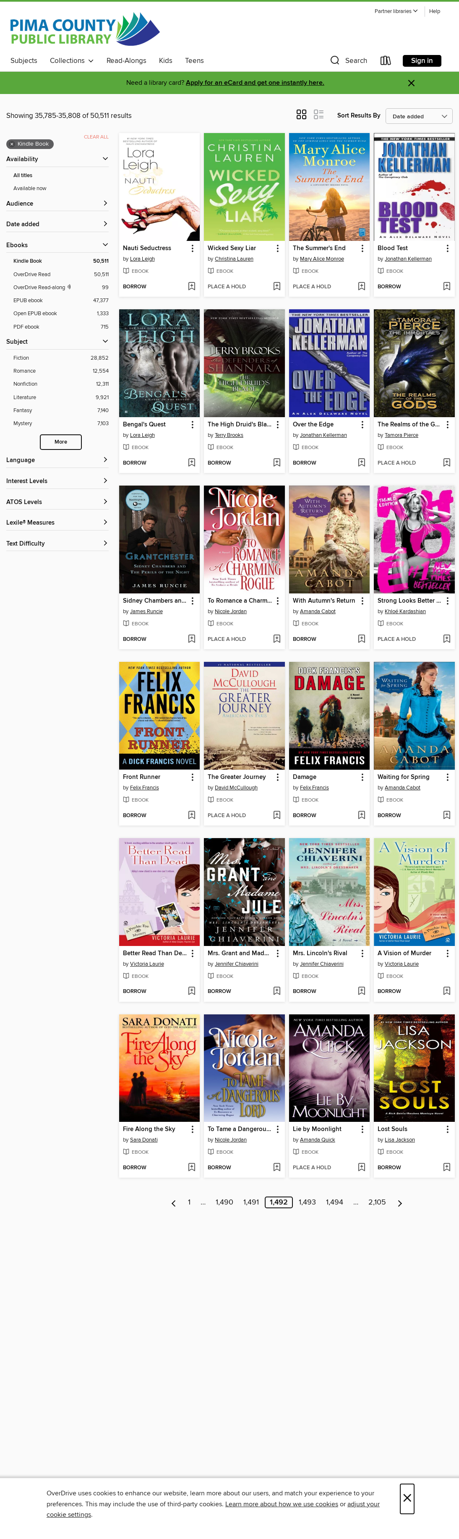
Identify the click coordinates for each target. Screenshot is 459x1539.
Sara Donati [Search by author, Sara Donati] (144, 1140)
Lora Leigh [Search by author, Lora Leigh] (142, 259)
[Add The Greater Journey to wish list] (276, 815)
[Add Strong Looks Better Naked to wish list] (446, 639)
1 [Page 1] (189, 1202)
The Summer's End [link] (319, 248)
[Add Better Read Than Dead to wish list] (191, 991)
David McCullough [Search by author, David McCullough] (236, 787)
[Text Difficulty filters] (57, 544)
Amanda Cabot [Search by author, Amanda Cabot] (318, 611)
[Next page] (400, 1202)
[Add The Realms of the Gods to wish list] (446, 463)
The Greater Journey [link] (237, 777)
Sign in (422, 60)
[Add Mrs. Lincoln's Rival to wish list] (361, 991)
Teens (194, 60)
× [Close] (407, 1499)
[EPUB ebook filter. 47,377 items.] (61, 300)
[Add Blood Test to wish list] (446, 287)
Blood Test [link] (393, 248)
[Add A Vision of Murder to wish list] (446, 991)
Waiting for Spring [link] (404, 777)
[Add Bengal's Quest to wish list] (191, 463)
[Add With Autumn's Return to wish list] (361, 639)
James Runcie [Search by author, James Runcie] (146, 611)
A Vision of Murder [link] (404, 953)
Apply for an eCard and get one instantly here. (255, 82)
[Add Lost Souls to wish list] (446, 1168)
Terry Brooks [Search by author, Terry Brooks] (229, 435)
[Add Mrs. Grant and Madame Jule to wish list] (276, 991)
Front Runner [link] (141, 777)
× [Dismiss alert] (411, 83)
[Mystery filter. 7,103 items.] (61, 423)
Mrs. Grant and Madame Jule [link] (240, 953)
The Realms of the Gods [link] (410, 425)
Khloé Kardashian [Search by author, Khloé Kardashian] (405, 611)
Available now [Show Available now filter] (30, 188)
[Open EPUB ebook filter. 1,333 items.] (61, 313)
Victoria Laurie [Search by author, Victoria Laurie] (147, 964)
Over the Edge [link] (313, 425)
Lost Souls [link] (392, 1129)
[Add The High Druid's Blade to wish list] (276, 463)
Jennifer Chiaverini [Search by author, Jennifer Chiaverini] (236, 964)
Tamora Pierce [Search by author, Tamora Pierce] (401, 435)
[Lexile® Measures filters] (57, 523)
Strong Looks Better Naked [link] (410, 601)
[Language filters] (57, 460)
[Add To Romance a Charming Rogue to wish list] (276, 639)
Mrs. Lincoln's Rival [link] (320, 953)
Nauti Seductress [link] (147, 248)
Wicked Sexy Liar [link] (232, 248)
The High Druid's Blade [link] (240, 425)
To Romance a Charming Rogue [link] (240, 601)
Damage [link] (304, 777)
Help (434, 11)
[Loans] (386, 62)
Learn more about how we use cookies (281, 1504)
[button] (396, 11)
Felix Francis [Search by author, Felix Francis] (144, 787)
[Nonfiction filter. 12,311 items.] (61, 384)
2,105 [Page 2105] (377, 1202)
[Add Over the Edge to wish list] (361, 463)
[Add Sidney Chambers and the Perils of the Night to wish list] (191, 639)
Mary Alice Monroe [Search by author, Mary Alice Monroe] (322, 259)
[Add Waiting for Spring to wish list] (446, 815)
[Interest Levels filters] (57, 481)
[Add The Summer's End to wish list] (361, 287)
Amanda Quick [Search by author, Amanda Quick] (317, 1140)
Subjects (23, 60)
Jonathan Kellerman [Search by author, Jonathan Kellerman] (408, 259)
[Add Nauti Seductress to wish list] (191, 287)
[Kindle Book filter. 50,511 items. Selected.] (61, 261)
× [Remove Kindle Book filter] (12, 144)
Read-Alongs (126, 60)
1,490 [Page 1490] (224, 1202)
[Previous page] (174, 1202)
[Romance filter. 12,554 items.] (61, 371)
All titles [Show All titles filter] (22, 175)
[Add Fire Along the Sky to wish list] (191, 1168)
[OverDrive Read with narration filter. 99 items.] (61, 287)
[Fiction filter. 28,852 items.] (61, 358)
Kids (165, 60)
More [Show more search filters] (61, 442)
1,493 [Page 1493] (307, 1202)
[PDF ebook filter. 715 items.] (61, 327)
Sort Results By (359, 116)
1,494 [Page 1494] (334, 1202)
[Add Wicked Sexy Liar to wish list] (276, 287)
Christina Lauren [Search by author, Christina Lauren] (234, 259)
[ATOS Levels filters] (57, 502)
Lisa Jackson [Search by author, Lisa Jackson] (400, 1140)
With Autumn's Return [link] (324, 601)
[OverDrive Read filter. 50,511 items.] (61, 274)
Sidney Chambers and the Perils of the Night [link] (155, 601)
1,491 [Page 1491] (251, 1202)
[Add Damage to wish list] (361, 815)
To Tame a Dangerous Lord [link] (240, 1129)
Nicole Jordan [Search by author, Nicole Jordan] (231, 611)
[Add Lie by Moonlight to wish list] (361, 1168)
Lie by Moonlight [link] (317, 1129)
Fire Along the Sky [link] (149, 1129)
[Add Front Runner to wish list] (191, 815)
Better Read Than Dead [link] (155, 953)
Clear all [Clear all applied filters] (96, 137)
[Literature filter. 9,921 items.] (61, 397)
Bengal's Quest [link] (144, 425)
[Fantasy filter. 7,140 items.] (61, 410)
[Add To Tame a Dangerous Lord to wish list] (276, 1168)
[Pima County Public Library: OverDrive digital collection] (85, 29)
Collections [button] (72, 60)
